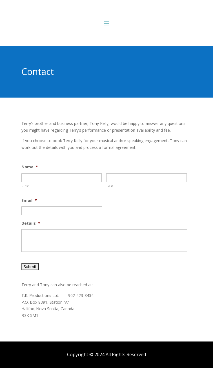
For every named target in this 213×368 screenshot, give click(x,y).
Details (30, 223)
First (25, 186)
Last (109, 186)
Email (29, 200)
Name (29, 166)
